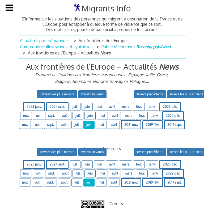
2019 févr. (152, 125)
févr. (139, 107)
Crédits (116, 203)
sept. (51, 116)
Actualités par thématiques (45, 40)
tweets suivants (92, 94)
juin (87, 107)
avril (112, 107)
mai (99, 107)
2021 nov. (131, 125)
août (65, 116)
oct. (38, 116)
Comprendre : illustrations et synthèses (56, 46)
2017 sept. (174, 125)
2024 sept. (57, 107)
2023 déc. (170, 107)
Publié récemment (136, 46)
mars (125, 107)
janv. (152, 107)
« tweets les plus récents (57, 94)
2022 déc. (173, 116)
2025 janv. (34, 107)
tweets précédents (150, 94)
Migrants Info (106, 8)
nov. (26, 116)
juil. (75, 107)
